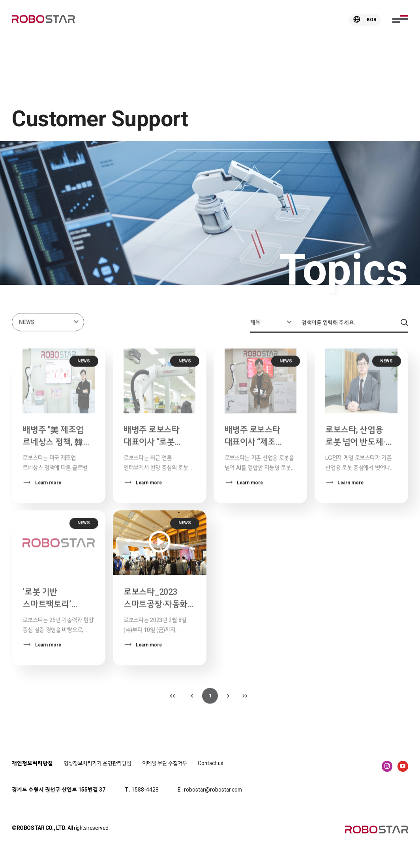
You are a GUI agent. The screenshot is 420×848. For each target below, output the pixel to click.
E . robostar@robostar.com (210, 789)
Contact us (210, 763)
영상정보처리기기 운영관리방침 (97, 763)
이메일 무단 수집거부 (164, 763)
